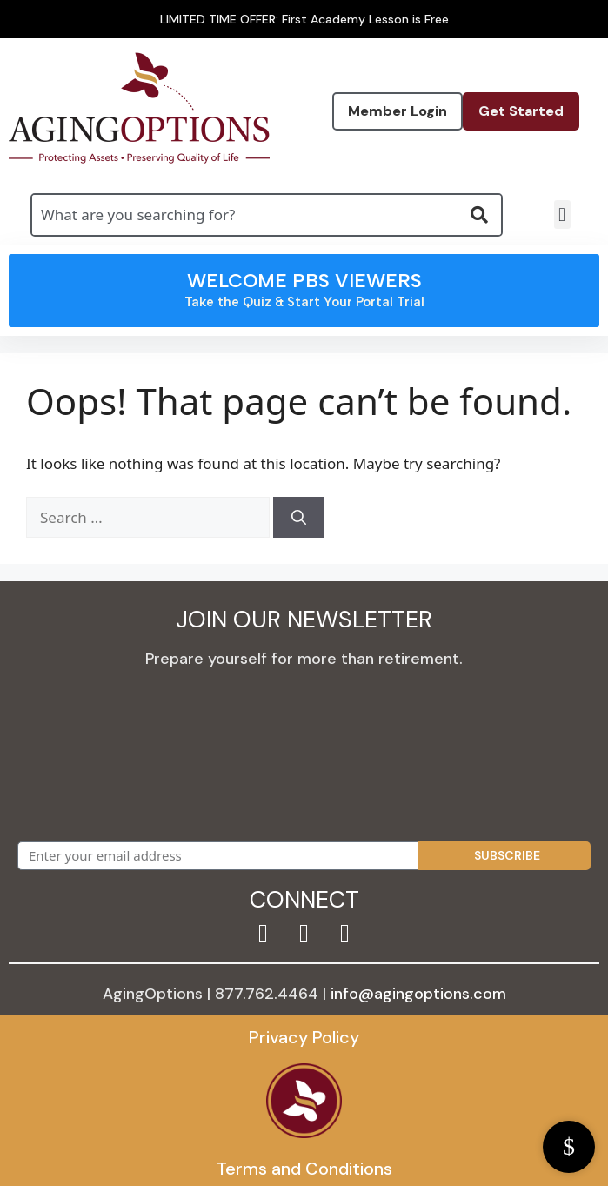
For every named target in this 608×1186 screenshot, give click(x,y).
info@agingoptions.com (418, 993)
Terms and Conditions (304, 1168)
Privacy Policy (304, 1037)
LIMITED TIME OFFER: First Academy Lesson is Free (304, 19)
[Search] (298, 518)
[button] (562, 214)
